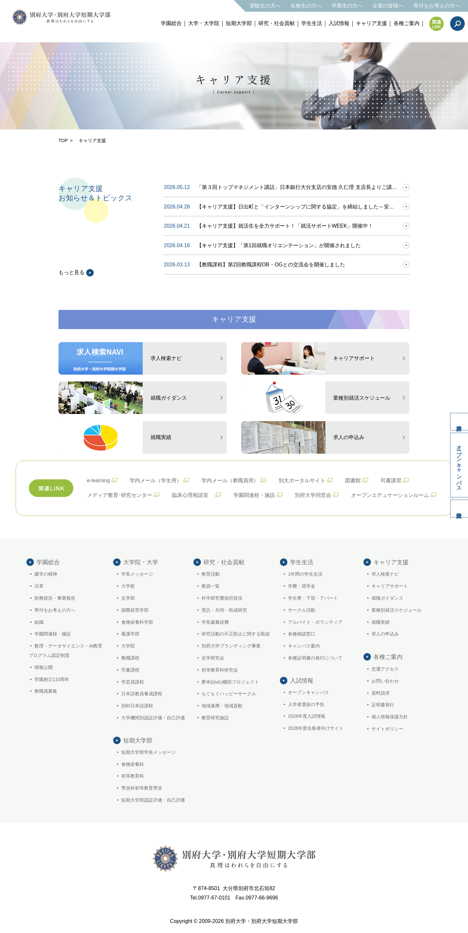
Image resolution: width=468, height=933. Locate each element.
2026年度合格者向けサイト (316, 728)
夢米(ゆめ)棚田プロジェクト (230, 682)
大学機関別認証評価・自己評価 (153, 717)
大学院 (128, 646)
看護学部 (130, 634)
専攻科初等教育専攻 (141, 788)
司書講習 (391, 480)
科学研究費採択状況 (222, 598)
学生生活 (311, 23)
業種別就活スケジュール (396, 610)
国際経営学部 (135, 610)
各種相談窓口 (301, 634)
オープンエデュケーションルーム (390, 495)
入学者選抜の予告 (306, 705)
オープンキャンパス (459, 465)
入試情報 (339, 23)
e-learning (98, 480)
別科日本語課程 (137, 706)
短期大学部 (239, 23)
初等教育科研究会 (220, 670)
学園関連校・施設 (254, 495)
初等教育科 (132, 777)
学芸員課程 (132, 682)
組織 (39, 622)
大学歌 (128, 586)
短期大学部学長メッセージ (148, 752)
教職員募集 (45, 691)
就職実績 (380, 622)
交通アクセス (385, 669)
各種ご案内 (407, 23)
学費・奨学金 (301, 586)
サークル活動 (301, 610)
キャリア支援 (371, 23)
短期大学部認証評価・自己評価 (153, 800)
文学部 (128, 598)
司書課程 (130, 670)
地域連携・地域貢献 (222, 706)
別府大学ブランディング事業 (231, 646)
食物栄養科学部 (137, 622)
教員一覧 (211, 586)
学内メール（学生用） (156, 480)
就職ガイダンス (387, 598)
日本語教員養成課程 (141, 694)
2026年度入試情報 (306, 717)
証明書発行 (382, 705)
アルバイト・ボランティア (315, 622)
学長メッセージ (137, 574)
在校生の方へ (306, 5)
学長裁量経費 (215, 622)
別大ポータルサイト (302, 480)
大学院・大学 (140, 562)
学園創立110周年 (51, 679)
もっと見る (76, 272)
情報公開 (43, 667)
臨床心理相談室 (193, 495)
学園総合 (171, 23)
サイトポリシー (387, 728)
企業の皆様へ (388, 5)
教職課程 (130, 657)
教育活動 (211, 574)
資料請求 (458, 420)
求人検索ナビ (385, 574)
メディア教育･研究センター (119, 495)
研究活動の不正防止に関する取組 (236, 634)
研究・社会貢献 (276, 23)
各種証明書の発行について (315, 657)
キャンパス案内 (304, 646)
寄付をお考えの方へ (436, 5)
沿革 (39, 586)
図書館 (353, 480)
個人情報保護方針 (389, 717)
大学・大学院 (203, 23)
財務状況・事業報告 (54, 598)
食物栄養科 (132, 764)
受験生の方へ (265, 5)
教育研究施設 (215, 717)
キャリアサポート (389, 586)
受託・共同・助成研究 (224, 610)
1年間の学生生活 (305, 574)
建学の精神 (45, 574)
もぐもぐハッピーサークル (229, 694)
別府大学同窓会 (313, 495)
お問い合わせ (385, 681)
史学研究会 (213, 657)
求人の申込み (385, 634)
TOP (63, 140)
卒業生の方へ (347, 5)
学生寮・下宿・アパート (313, 598)
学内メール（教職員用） (230, 480)
